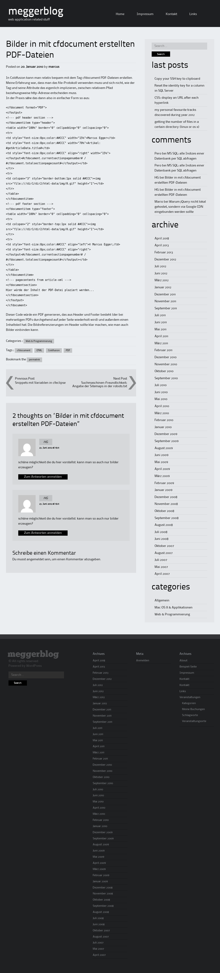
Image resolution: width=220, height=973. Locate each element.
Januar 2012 (163, 287)
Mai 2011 (160, 329)
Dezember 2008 (166, 497)
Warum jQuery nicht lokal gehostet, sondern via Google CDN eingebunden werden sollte (180, 206)
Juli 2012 (160, 266)
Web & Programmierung (39, 341)
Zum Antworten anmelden (43, 476)
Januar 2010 (163, 427)
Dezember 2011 (165, 294)
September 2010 (166, 378)
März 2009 (162, 476)
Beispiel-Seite (188, 667)
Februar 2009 (164, 483)
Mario (159, 201)
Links (193, 14)
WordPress (34, 665)
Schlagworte (190, 715)
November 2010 (166, 364)
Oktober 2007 (164, 546)
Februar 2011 (163, 350)
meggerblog (35, 11)
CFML (39, 350)
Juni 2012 (161, 273)
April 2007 (162, 573)
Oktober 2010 (164, 371)
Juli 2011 (160, 315)
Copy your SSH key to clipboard (177, 78)
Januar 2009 (163, 490)
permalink (34, 360)
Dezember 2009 (166, 434)
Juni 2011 (161, 322)
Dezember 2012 (165, 259)
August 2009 (164, 448)
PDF (68, 350)
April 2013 (162, 245)
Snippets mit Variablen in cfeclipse (40, 382)
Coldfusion (54, 350)
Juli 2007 (161, 559)
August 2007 (164, 553)
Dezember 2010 (166, 357)
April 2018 (162, 238)
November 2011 (165, 301)
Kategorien (189, 703)
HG (46, 442)
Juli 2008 (161, 532)
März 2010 (162, 413)
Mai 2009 (161, 462)
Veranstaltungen (190, 697)
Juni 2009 (161, 455)
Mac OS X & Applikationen (174, 607)
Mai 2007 (161, 567)
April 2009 (162, 469)
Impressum (145, 14)
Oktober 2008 (164, 511)
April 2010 (162, 406)
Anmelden (142, 660)
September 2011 (166, 308)
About (183, 660)
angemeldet (35, 559)
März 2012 (162, 280)
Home (120, 14)
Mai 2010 (161, 399)
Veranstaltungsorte (194, 721)
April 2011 (161, 336)
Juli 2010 (161, 385)
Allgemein (162, 600)
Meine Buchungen (193, 709)
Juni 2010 (161, 392)
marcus (53, 66)
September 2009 (167, 441)
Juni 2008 (161, 538)
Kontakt (171, 14)
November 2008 (166, 504)
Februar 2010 (164, 420)
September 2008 (167, 518)
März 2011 (161, 343)
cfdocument (23, 350)
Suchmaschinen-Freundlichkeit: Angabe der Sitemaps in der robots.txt (99, 384)
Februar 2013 (164, 252)
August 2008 (164, 525)
